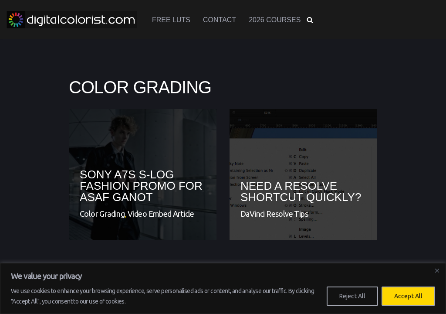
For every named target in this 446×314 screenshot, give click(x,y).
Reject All (352, 296)
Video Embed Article (161, 213)
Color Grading (102, 213)
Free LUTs (171, 20)
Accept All (408, 296)
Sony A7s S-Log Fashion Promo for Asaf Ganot (141, 186)
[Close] (437, 270)
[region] (223, 288)
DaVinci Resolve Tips (274, 213)
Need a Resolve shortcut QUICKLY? (300, 191)
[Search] (310, 20)
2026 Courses (275, 20)
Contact (219, 20)
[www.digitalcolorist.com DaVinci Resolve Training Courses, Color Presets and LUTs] (72, 19)
